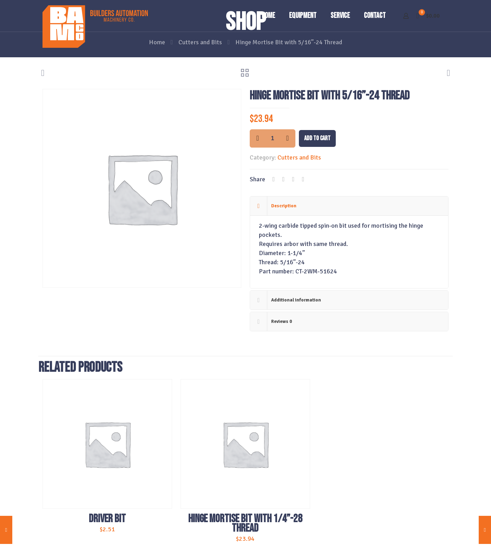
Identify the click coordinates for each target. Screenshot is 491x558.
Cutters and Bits (200, 42)
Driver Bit (107, 519)
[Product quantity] (272, 138)
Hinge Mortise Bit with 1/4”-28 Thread (245, 523)
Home (157, 42)
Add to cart (317, 138)
